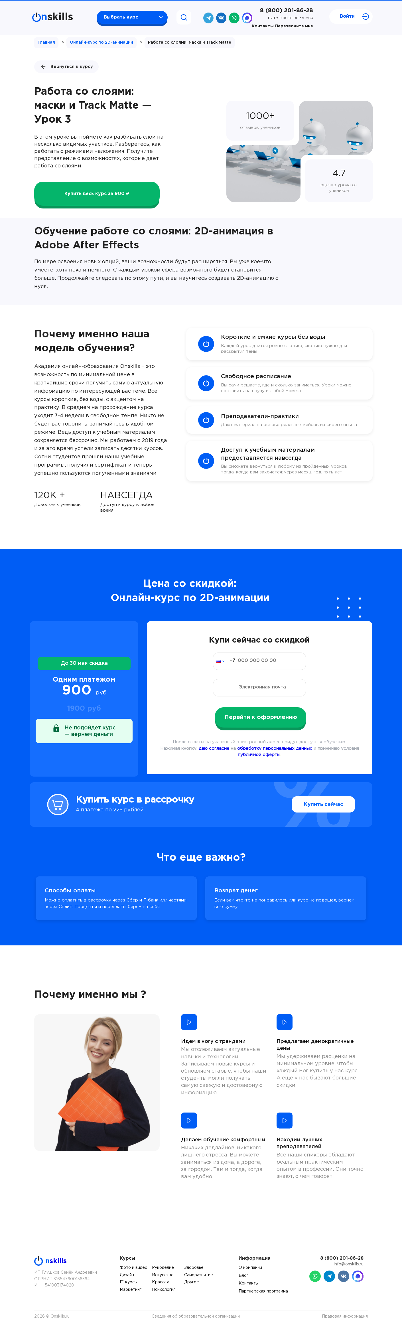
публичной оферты (259, 755)
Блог (243, 1275)
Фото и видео (133, 1267)
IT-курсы (128, 1282)
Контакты (263, 26)
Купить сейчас (323, 804)
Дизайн (127, 1275)
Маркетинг (130, 1289)
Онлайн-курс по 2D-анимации (101, 42)
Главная (46, 42)
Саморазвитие (198, 1275)
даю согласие (214, 748)
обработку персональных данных (274, 748)
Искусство (163, 1275)
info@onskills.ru (349, 1264)
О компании (250, 1267)
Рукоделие (163, 1267)
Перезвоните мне (294, 26)
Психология (164, 1289)
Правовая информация (345, 1316)
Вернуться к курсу (66, 66)
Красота (160, 1282)
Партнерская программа (263, 1291)
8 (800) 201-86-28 (286, 10)
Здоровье (194, 1267)
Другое (191, 1282)
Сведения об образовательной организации (196, 1316)
